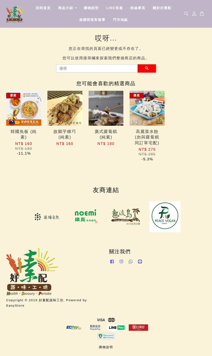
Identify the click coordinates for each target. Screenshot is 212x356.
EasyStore (15, 305)
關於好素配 (162, 8)
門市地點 (120, 20)
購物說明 (91, 8)
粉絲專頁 (137, 8)
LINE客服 (114, 8)
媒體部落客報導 (92, 20)
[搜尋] (97, 68)
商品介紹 (67, 8)
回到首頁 (43, 8)
